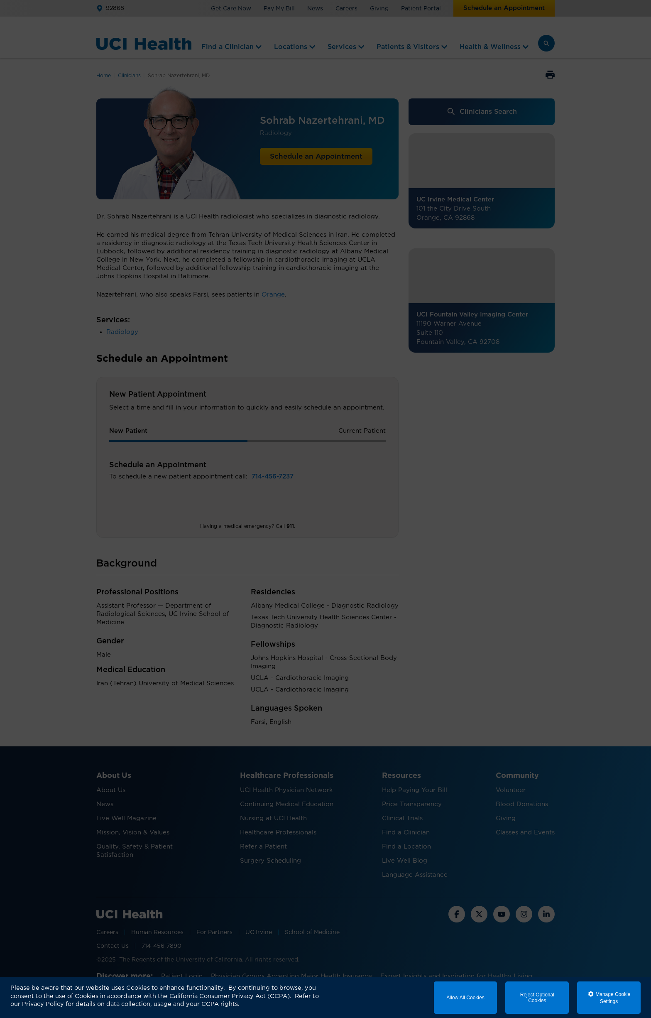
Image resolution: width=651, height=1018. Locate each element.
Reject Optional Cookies (537, 997)
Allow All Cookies (465, 998)
